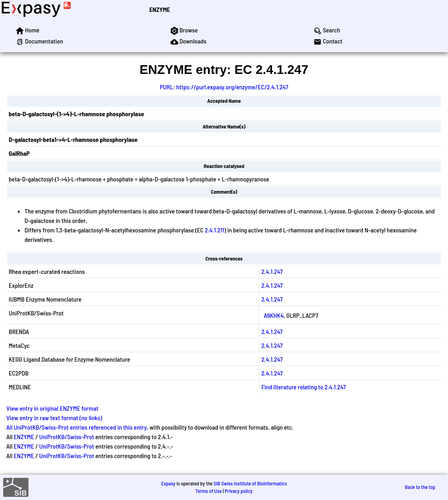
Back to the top (420, 487)
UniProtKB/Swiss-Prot (66, 436)
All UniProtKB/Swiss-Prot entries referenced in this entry (76, 427)
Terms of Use (208, 491)
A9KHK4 (274, 315)
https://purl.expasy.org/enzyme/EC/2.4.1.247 (232, 87)
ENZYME (159, 9)
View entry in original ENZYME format (52, 408)
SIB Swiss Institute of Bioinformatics (250, 483)
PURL (166, 87)
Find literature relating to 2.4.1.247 (303, 387)
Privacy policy (238, 491)
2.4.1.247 (272, 271)
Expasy (168, 483)
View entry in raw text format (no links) (54, 417)
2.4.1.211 (214, 230)
